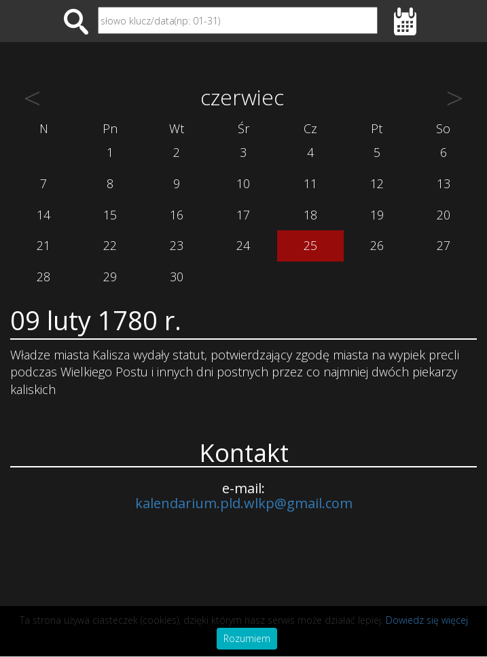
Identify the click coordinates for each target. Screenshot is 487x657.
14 (43, 215)
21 (43, 245)
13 (443, 183)
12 (377, 183)
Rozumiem (246, 638)
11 (310, 183)
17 (243, 215)
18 (310, 215)
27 (443, 245)
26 (377, 245)
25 (310, 245)
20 (443, 215)
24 (243, 245)
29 (110, 276)
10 (243, 183)
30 (176, 276)
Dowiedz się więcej (427, 620)
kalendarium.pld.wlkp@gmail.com (244, 503)
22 (110, 245)
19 (377, 215)
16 (176, 215)
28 (43, 276)
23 (176, 245)
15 (110, 215)
